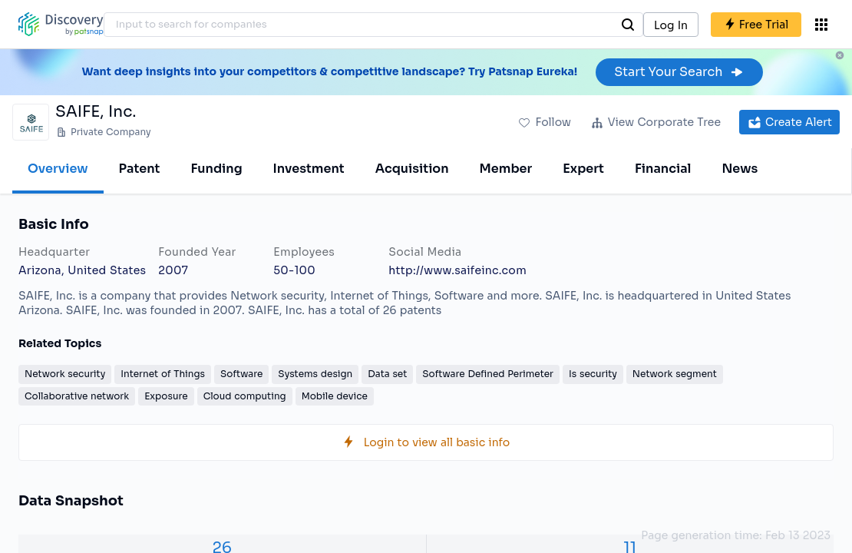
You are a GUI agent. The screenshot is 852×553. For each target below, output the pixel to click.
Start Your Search (679, 72)
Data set (387, 373)
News (740, 169)
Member (506, 169)
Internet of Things (163, 373)
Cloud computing (244, 396)
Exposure (165, 396)
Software (241, 373)
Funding (216, 169)
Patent (139, 169)
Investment (309, 169)
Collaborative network (77, 396)
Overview (58, 169)
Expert (583, 169)
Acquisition (412, 169)
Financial (663, 169)
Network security (65, 373)
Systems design (315, 373)
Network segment (674, 373)
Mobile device (335, 396)
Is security (593, 373)
